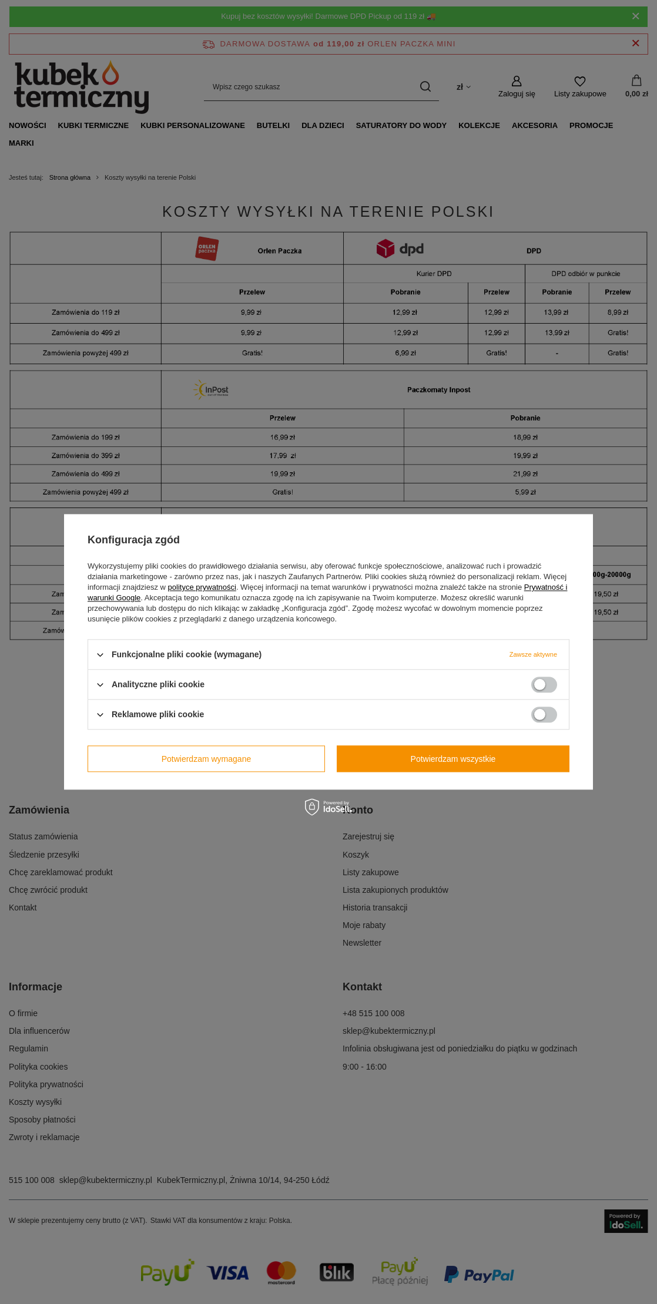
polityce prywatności (202, 587)
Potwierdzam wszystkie (453, 759)
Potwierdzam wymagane (207, 759)
